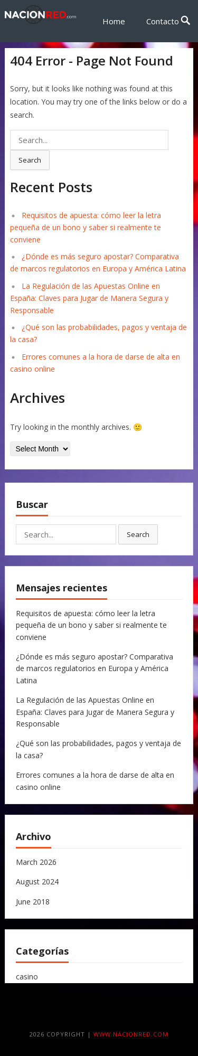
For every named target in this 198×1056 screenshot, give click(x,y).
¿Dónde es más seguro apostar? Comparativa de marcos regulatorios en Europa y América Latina (94, 668)
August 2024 (37, 881)
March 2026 (36, 862)
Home (113, 21)
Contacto (162, 21)
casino (27, 977)
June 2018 (33, 902)
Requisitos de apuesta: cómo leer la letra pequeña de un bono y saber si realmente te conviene (85, 227)
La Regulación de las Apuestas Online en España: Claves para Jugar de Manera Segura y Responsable (89, 298)
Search (29, 160)
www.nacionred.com (130, 1034)
